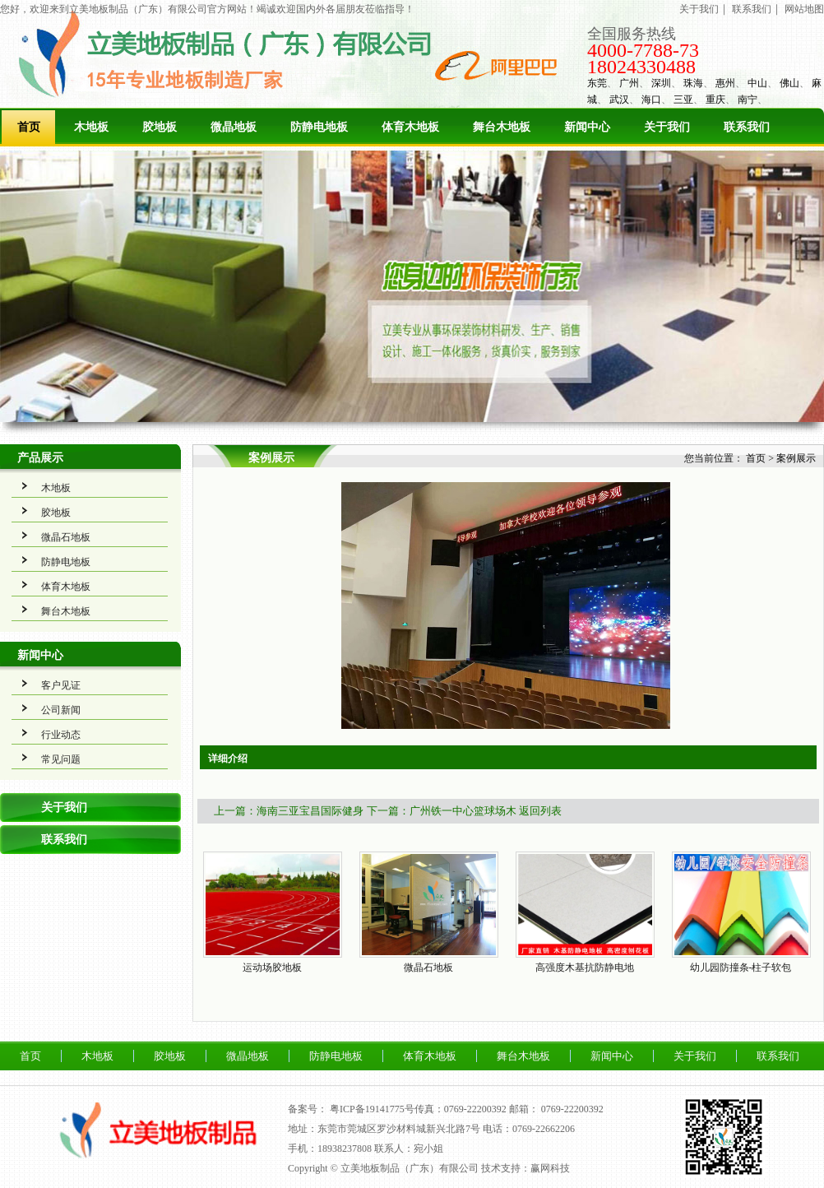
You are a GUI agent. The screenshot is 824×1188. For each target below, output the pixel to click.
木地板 (91, 127)
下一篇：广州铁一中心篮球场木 (441, 811)
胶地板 (159, 127)
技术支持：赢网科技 (525, 1168)
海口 (651, 99)
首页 (28, 127)
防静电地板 (319, 127)
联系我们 (751, 9)
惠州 (725, 83)
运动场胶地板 (272, 967)
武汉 (619, 99)
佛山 (789, 83)
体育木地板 (410, 127)
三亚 (683, 99)
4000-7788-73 (643, 50)
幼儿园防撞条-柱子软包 (741, 967)
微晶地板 (234, 127)
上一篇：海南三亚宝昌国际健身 (288, 811)
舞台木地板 (501, 127)
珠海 (693, 83)
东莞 (597, 83)
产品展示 (40, 458)
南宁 (747, 99)
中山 (757, 83)
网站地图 (804, 9)
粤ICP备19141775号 (372, 1109)
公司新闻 (61, 710)
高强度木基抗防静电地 (584, 967)
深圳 (661, 83)
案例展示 (796, 458)
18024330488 (641, 66)
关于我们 (699, 9)
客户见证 (61, 685)
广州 (629, 83)
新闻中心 (587, 127)
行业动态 (61, 734)
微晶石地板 (65, 537)
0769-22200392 (572, 1109)
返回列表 (540, 811)
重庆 (715, 99)
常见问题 (61, 759)
